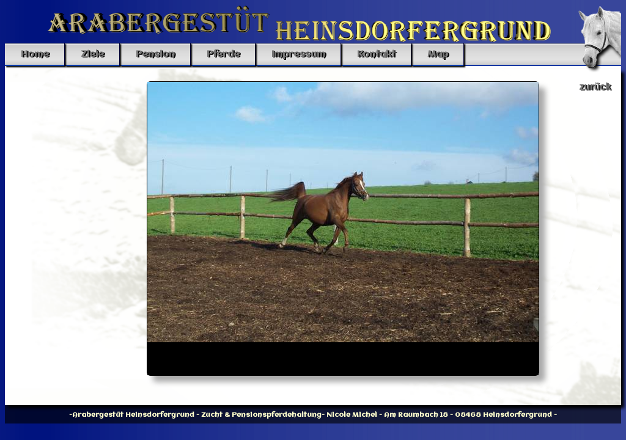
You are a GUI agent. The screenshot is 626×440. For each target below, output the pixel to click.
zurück (595, 86)
